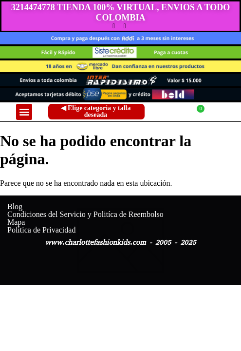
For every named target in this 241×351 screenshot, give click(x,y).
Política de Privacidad (41, 230)
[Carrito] (193, 111)
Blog (14, 207)
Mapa (16, 222)
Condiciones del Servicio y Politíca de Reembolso (85, 214)
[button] (24, 112)
